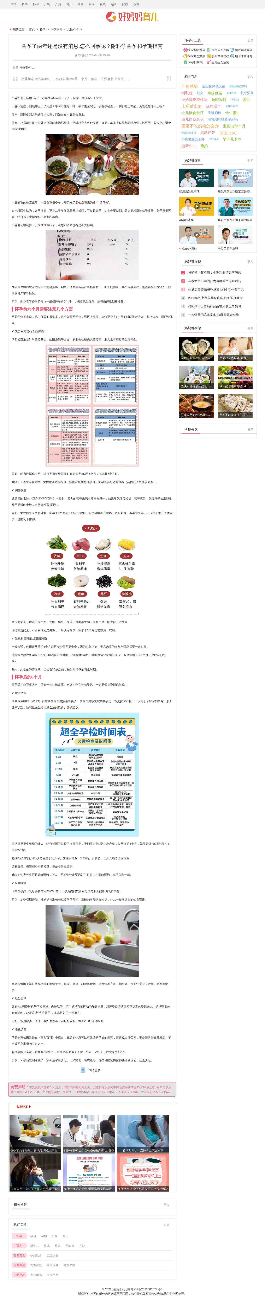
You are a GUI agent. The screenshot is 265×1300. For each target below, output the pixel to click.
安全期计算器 (197, 50)
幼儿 (57, 1245)
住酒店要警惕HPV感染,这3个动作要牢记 (216, 289)
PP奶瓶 (235, 99)
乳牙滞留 (247, 93)
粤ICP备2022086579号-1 (147, 1289)
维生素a (231, 113)
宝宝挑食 (214, 139)
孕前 (33, 1236)
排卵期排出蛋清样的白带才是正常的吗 (214, 306)
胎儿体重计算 (243, 56)
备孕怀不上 (27, 67)
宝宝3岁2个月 (234, 126)
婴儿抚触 (231, 93)
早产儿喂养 (232, 139)
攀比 (247, 100)
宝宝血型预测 (197, 56)
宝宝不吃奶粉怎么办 (200, 126)
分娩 (47, 4)
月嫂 (82, 1245)
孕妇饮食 (36, 1255)
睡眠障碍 (219, 100)
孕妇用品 (36, 1274)
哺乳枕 (187, 93)
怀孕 (36, 4)
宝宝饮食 (52, 1255)
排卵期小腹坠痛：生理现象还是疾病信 (214, 272)
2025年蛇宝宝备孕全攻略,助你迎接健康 (215, 298)
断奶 (204, 146)
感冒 (136, 4)
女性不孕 (73, 29)
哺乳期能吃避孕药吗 (223, 119)
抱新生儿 (188, 146)
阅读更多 (94, 1070)
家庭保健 (52, 1265)
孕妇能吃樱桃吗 (194, 100)
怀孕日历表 (195, 62)
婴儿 (47, 1245)
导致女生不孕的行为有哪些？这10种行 (214, 281)
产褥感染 (189, 86)
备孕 (25, 4)
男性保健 (69, 1265)
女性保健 (36, 1265)
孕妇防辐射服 (188, 132)
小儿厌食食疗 (192, 113)
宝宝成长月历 (220, 50)
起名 (114, 4)
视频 (103, 4)
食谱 (80, 4)
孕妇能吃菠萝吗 (238, 86)
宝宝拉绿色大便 (213, 86)
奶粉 (125, 4)
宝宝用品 (52, 1274)
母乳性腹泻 (231, 106)
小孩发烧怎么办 (193, 139)
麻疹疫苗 (214, 93)
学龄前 (69, 1245)
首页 (13, 4)
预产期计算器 (243, 50)
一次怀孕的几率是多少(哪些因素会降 (213, 315)
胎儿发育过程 (220, 56)
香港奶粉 (214, 113)
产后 (58, 4)
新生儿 (34, 1245)
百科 (91, 4)
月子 (65, 1236)
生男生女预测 (220, 62)
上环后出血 (191, 106)
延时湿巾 (213, 106)
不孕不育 (56, 29)
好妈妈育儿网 (132, 17)
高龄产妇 (207, 133)
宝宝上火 (227, 132)
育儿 (69, 4)
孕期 (44, 1236)
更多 (167, 1204)
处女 (200, 93)
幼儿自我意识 (192, 119)
